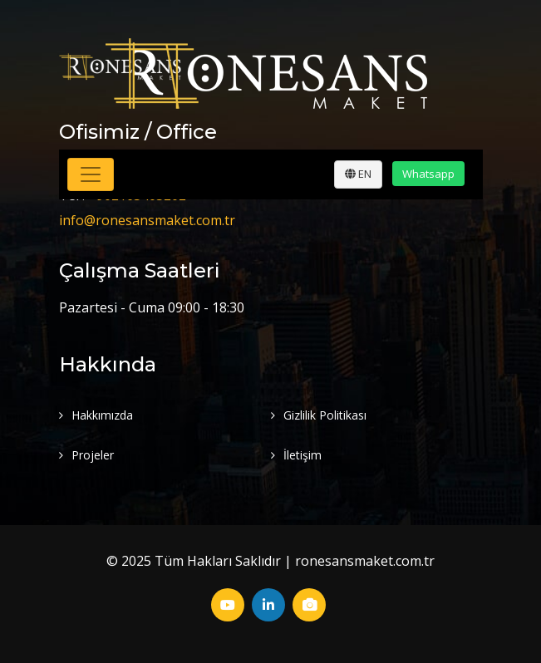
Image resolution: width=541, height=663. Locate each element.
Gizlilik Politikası (324, 415)
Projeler (92, 455)
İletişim (302, 455)
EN (358, 173)
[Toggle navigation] (90, 174)
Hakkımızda (102, 415)
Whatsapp (428, 173)
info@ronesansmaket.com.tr (147, 220)
